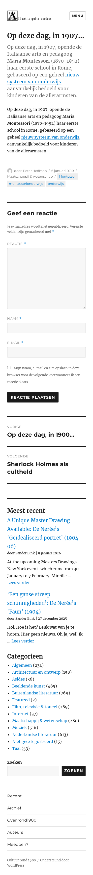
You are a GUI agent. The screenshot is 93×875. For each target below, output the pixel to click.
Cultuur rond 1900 (21, 860)
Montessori (68, 176)
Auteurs (15, 832)
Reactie (16, 244)
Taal (16, 748)
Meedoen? (17, 844)
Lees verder (18, 582)
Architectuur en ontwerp (36, 672)
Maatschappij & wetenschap (30, 176)
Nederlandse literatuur (34, 734)
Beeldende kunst (28, 686)
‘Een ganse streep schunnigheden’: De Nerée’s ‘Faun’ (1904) (41, 603)
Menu (77, 16)
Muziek (19, 727)
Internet (20, 713)
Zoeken (14, 762)
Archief (14, 808)
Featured (21, 699)
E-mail (15, 343)
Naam (14, 318)
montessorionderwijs (26, 184)
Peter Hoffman (35, 171)
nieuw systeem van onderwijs (50, 137)
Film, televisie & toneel (34, 706)
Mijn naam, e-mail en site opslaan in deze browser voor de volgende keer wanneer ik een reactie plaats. (43, 375)
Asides (18, 679)
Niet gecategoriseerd (32, 741)
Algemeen (22, 665)
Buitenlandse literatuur (35, 692)
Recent (14, 796)
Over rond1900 (21, 820)
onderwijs (56, 184)
